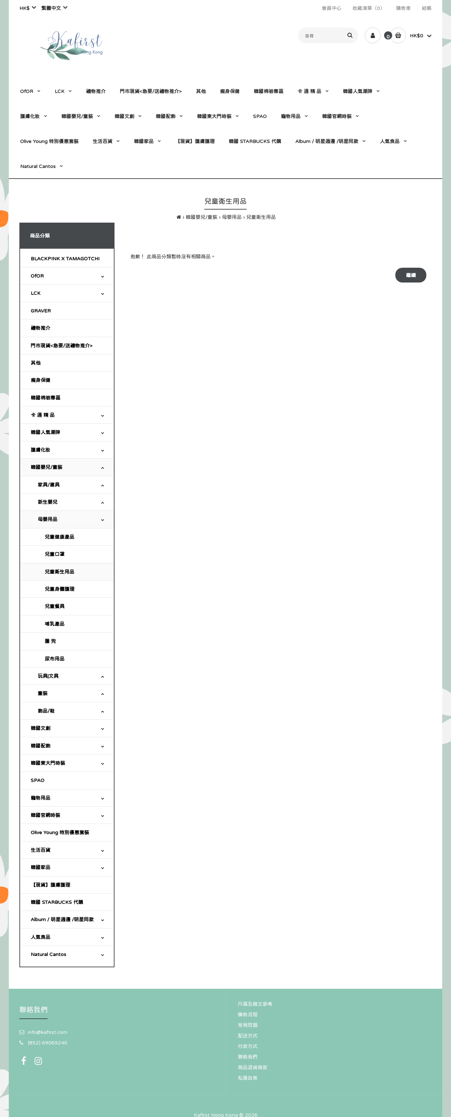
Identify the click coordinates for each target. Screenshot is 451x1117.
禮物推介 (40, 327)
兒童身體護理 (59, 589)
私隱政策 (248, 1077)
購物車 (403, 8)
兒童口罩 (54, 554)
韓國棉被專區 (45, 397)
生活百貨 (40, 850)
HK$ (24, 8)
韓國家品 (40, 867)
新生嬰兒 (47, 501)
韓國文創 (40, 728)
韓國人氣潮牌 (45, 432)
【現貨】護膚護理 (50, 884)
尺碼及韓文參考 (255, 1003)
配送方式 (248, 1035)
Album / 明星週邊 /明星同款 (62, 919)
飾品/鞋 (46, 710)
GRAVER (41, 310)
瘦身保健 (40, 380)
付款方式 (248, 1046)
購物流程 (248, 1014)
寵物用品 (40, 797)
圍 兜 (50, 641)
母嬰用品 (232, 217)
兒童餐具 (54, 606)
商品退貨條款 (252, 1067)
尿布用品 (54, 658)
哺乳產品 (54, 623)
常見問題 (248, 1025)
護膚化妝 (40, 449)
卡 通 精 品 (43, 414)
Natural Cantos (48, 954)
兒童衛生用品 (261, 217)
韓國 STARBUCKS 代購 (57, 902)
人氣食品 (40, 937)
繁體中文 (51, 8)
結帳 (427, 8)
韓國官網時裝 (45, 815)
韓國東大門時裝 (48, 763)
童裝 (43, 693)
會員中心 (331, 8)
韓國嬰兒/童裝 (201, 217)
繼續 (411, 275)
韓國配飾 (40, 745)
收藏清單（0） (368, 8)
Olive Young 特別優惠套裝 (60, 832)
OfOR (37, 275)
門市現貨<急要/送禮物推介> (62, 345)
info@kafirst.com (47, 1032)
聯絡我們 (248, 1056)
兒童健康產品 (59, 536)
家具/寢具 (49, 484)
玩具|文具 (48, 676)
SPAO (37, 780)
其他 (36, 362)
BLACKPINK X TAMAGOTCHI (65, 258)
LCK (36, 293)
